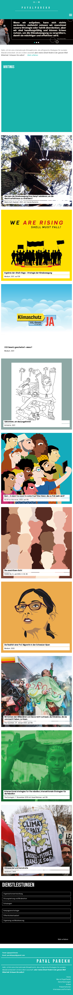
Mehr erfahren (32, 55)
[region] (36, 29)
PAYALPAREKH (36, 7)
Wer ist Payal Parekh (63, 979)
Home (69, 977)
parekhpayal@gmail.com (16, 955)
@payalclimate (12, 953)
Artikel (68, 984)
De (39, 2)
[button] (70, 15)
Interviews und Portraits (62, 989)
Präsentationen (65, 987)
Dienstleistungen (64, 982)
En (34, 2)
